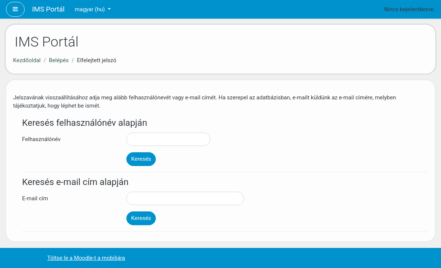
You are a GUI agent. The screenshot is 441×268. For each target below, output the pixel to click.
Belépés (59, 60)
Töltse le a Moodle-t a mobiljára (86, 258)
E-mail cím (35, 198)
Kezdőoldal (27, 60)
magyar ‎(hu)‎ (90, 9)
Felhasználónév (41, 139)
